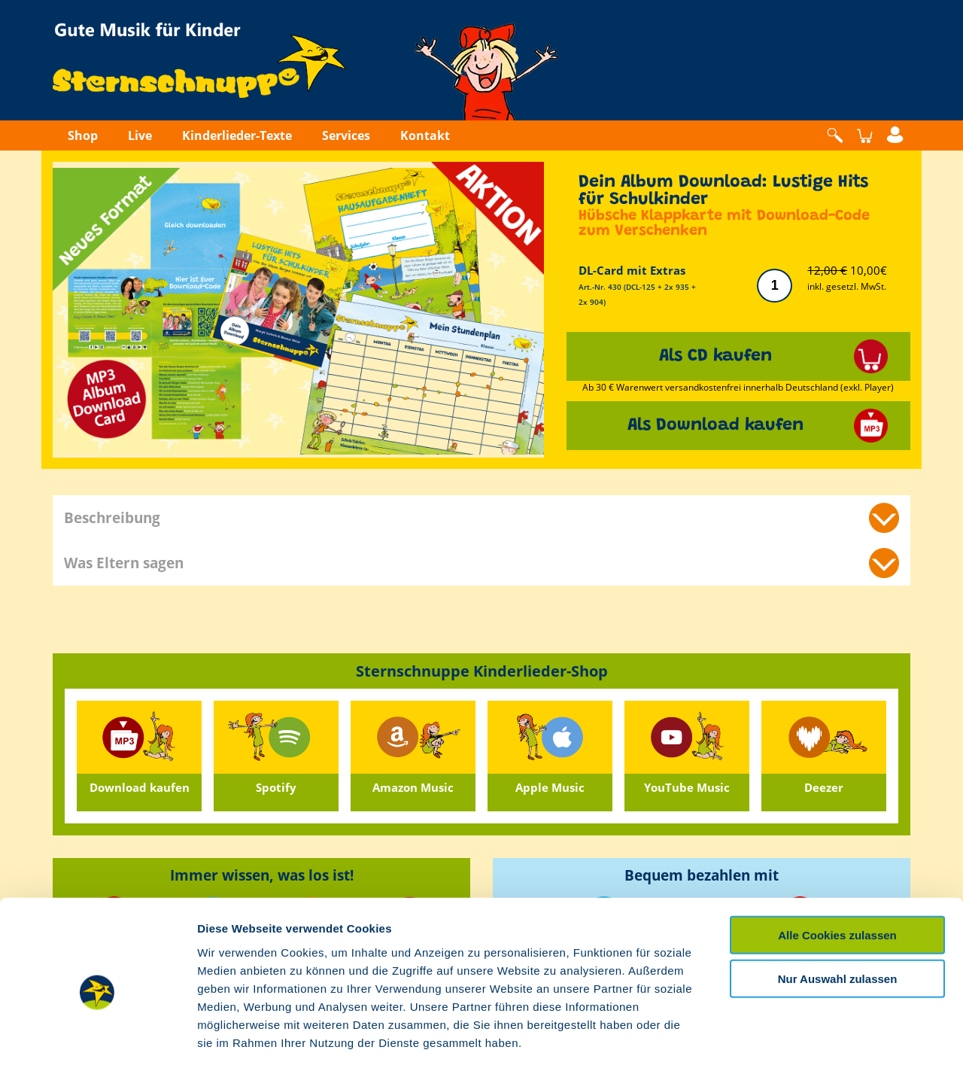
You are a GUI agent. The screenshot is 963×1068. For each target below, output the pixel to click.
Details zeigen (800, 1038)
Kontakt (425, 135)
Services (346, 135)
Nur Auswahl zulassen (838, 914)
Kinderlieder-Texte (237, 135)
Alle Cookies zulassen (837, 869)
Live (140, 135)
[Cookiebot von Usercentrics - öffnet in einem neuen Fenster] (97, 1038)
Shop (83, 135)
